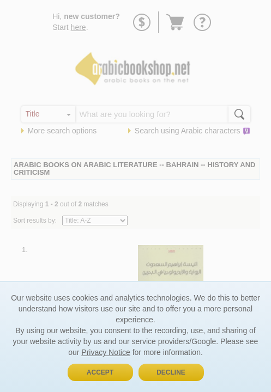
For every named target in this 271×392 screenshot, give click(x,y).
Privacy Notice (105, 352)
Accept (100, 372)
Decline (170, 372)
